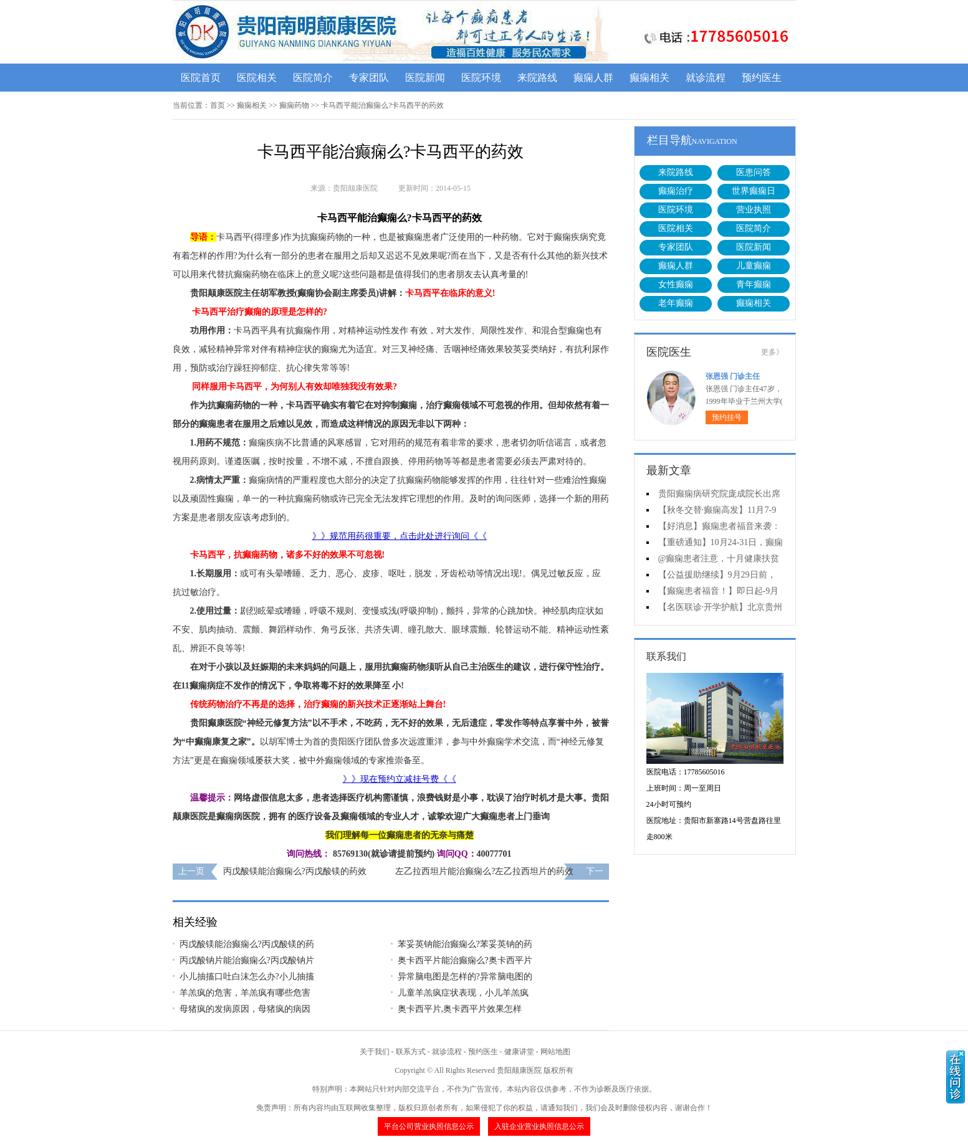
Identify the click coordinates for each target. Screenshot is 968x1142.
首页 (217, 105)
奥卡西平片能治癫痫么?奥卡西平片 (465, 960)
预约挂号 (727, 417)
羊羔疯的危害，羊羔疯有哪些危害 (245, 992)
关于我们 (375, 1051)
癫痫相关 (649, 77)
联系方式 (411, 1051)
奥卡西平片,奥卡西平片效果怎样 (460, 1009)
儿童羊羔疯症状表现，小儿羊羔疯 (463, 992)
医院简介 (313, 77)
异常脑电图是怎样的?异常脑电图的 (465, 976)
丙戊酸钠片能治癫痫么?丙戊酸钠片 (247, 960)
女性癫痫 (675, 284)
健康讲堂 (519, 1051)
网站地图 (555, 1051)
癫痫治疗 (675, 191)
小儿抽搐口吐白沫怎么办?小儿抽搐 (247, 976)
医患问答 (753, 172)
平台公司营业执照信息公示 (429, 1126)
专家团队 (369, 77)
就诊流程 (706, 77)
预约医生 (762, 77)
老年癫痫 (675, 303)
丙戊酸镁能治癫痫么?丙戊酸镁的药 (247, 944)
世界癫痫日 (753, 191)
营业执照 (753, 209)
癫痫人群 (593, 77)
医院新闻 (425, 77)
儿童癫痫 (753, 265)
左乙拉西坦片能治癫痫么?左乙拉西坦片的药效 (484, 871)
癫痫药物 (294, 105)
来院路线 (537, 77)
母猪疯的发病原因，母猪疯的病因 (245, 1009)
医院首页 (201, 77)
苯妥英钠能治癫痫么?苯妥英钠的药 (465, 944)
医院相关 (257, 77)
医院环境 (481, 77)
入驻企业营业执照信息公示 (539, 1126)
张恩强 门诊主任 (733, 376)
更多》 (772, 352)
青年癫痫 (753, 284)
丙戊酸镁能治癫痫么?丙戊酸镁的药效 (295, 871)
